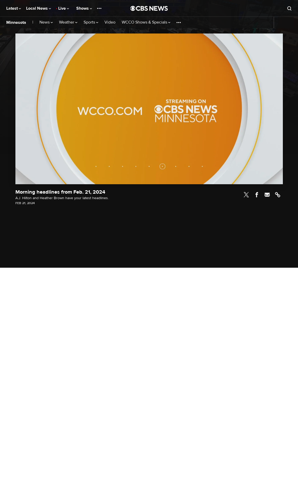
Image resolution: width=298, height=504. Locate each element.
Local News (38, 8)
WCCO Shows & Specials (146, 22)
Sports (91, 22)
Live (63, 8)
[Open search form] (289, 8)
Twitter (246, 194)
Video (109, 22)
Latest (13, 8)
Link (277, 194)
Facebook (256, 194)
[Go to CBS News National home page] (149, 8)
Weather (68, 22)
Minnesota (16, 22)
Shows (84, 8)
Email (267, 194)
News (46, 22)
